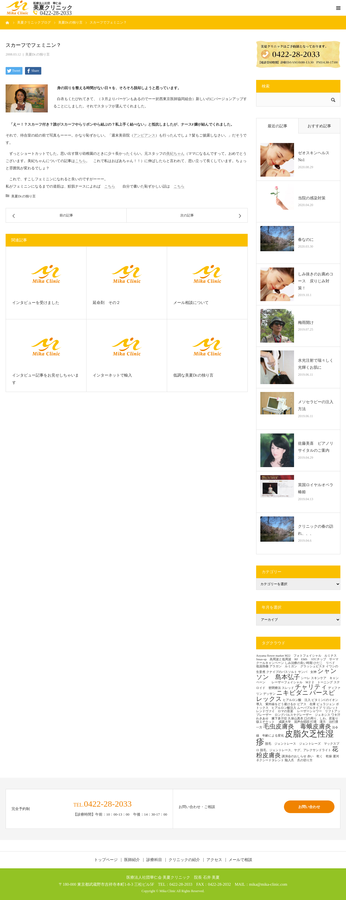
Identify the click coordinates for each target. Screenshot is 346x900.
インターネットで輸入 (112, 375)
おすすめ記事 (319, 126)
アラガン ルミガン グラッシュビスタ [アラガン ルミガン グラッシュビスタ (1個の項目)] (297, 666)
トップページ (106, 860)
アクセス (214, 860)
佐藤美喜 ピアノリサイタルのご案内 (315, 447)
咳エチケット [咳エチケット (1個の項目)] (267, 721)
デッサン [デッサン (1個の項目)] (269, 693)
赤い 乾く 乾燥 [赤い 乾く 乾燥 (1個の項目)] (319, 756)
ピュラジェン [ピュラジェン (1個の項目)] (326, 704)
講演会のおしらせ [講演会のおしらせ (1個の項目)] (294, 756)
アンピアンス (144, 135)
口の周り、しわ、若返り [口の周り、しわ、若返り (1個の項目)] (321, 718)
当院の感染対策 (311, 198)
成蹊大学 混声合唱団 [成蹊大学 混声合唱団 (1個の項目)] (294, 721)
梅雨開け (306, 322)
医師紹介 (132, 860)
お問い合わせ (309, 807)
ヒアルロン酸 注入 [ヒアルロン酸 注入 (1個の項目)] (297, 699)
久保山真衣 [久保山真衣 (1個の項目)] (295, 718)
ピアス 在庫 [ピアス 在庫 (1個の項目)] (306, 704)
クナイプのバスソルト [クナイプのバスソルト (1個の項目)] (281, 671)
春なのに (306, 239)
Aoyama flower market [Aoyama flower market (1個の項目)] (270, 655)
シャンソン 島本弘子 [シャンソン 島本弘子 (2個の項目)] (296, 674)
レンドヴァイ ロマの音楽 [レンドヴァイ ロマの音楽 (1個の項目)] (276, 711)
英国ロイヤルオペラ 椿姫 (317, 488)
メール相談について (191, 303)
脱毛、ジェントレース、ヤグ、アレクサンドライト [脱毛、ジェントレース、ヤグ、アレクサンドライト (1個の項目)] (295, 750)
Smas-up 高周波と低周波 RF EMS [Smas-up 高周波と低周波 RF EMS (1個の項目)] (283, 659)
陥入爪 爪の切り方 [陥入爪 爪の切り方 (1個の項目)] (299, 760)
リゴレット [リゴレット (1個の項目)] (330, 707)
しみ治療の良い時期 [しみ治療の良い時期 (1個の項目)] (299, 662)
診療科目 (154, 860)
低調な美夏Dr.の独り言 (193, 375)
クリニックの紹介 (184, 860)
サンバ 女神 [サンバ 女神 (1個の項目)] (307, 671)
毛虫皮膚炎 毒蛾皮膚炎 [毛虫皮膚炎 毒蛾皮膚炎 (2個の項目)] (297, 726)
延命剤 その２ (106, 303)
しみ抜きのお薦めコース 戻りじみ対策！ (315, 281)
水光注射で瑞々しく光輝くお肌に (315, 364)
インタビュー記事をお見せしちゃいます (45, 379)
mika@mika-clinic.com (268, 884)
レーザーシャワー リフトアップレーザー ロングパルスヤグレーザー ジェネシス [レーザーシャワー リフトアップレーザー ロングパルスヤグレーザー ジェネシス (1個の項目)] (298, 713)
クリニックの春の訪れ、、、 (315, 530)
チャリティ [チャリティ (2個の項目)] (311, 687)
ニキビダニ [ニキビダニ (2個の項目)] (292, 692)
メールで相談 (240, 860)
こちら (80, 161)
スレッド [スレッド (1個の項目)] (288, 687)
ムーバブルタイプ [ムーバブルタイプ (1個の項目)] (309, 707)
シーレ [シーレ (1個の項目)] (305, 678)
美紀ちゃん (175, 153)
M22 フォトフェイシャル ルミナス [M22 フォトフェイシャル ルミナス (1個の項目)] (311, 655)
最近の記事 (277, 126)
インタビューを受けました (35, 303)
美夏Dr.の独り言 (37, 54)
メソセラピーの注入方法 (315, 405)
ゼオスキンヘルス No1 (315, 156)
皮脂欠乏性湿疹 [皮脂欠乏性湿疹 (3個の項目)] (295, 737)
